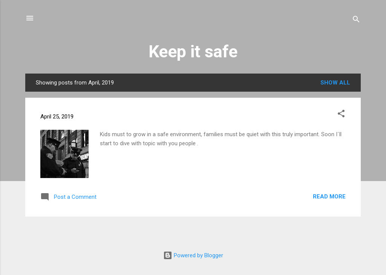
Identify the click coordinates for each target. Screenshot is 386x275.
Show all (335, 82)
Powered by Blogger (193, 255)
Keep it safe (193, 51)
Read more (329, 196)
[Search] (356, 20)
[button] (341, 115)
